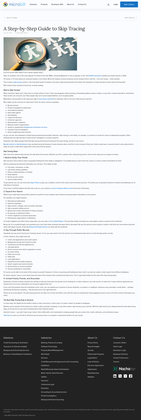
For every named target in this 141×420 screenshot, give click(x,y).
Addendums (92, 369)
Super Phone (34, 182)
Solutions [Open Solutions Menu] (33, 4)
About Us (70, 4)
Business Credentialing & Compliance (18, 354)
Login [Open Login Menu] (116, 4)
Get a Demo (129, 4)
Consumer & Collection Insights (15, 346)
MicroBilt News (22, 33)
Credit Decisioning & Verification (16, 342)
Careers (116, 361)
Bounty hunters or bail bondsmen (15, 144)
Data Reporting (93, 373)
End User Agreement (96, 365)
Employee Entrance (120, 354)
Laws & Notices (93, 361)
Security (91, 350)
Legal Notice (92, 358)
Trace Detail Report (56, 221)
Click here (7, 315)
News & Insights (93, 346)
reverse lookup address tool (62, 188)
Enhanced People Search (38, 227)
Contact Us (82, 4)
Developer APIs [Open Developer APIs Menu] (57, 4)
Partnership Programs (96, 354)
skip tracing (17, 82)
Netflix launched (95, 75)
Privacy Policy (93, 342)
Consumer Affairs (119, 342)
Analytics (91, 377)
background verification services (35, 127)
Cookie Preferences (120, 358)
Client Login (117, 346)
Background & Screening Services (16, 350)
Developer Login (119, 350)
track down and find (46, 99)
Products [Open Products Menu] (44, 4)
